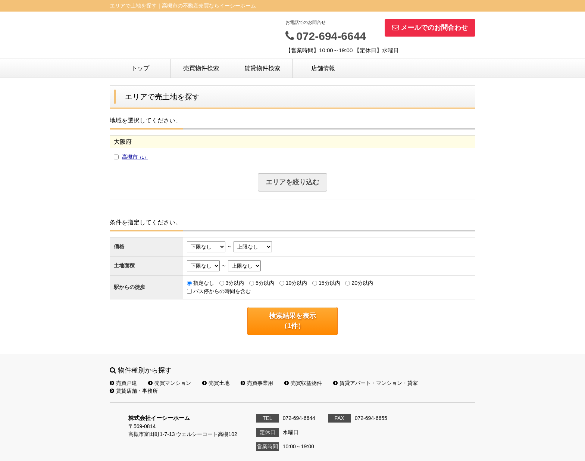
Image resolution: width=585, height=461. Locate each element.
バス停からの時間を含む (222, 291)
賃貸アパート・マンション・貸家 (375, 383)
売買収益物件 (303, 383)
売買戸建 (123, 383)
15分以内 (329, 283)
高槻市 (135, 157)
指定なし (203, 283)
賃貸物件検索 (262, 68)
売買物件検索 (201, 68)
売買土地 (215, 383)
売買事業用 (257, 383)
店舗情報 (323, 68)
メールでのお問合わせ (430, 27)
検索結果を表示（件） (292, 321)
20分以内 (362, 283)
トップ (140, 68)
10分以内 (296, 283)
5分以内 (265, 283)
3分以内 (234, 283)
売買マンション (169, 383)
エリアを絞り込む (292, 182)
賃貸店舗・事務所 (134, 391)
